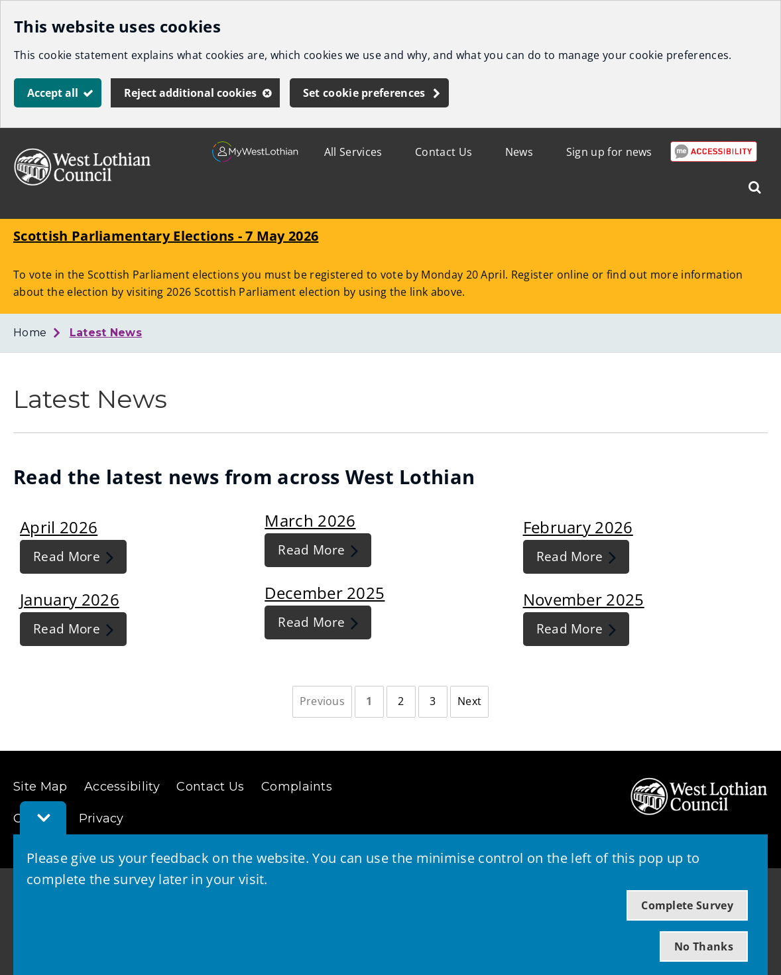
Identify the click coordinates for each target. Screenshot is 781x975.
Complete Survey (687, 905)
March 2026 (310, 520)
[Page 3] (433, 702)
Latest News (106, 332)
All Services (353, 152)
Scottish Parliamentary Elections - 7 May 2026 (165, 236)
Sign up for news (609, 152)
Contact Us (443, 152)
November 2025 (583, 599)
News (519, 152)
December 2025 (325, 593)
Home (29, 332)
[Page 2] (401, 702)
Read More (66, 556)
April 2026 (58, 527)
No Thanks (703, 946)
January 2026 (69, 599)
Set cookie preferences (364, 93)
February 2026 (578, 527)
